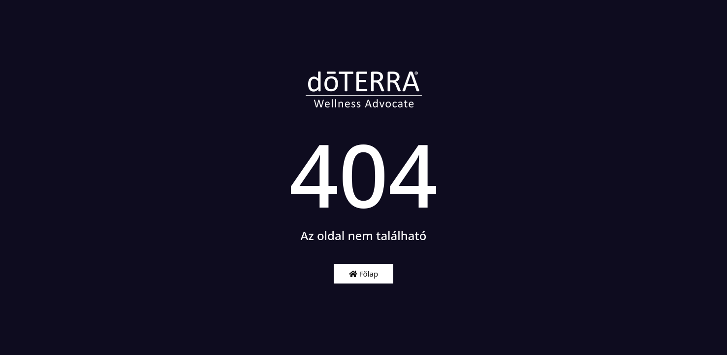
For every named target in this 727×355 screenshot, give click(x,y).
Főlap (363, 274)
